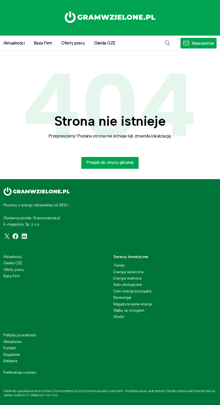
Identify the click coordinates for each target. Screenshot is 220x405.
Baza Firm (43, 43)
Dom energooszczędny (132, 291)
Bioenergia (122, 297)
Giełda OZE (104, 43)
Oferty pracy (73, 43)
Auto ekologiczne (127, 284)
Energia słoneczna (128, 272)
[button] (167, 43)
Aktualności (12, 257)
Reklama (10, 361)
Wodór (119, 317)
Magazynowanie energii (132, 304)
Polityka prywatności (19, 335)
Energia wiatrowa (127, 278)
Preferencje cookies (19, 373)
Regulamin (11, 354)
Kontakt (9, 348)
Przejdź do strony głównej (110, 162)
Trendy (119, 265)
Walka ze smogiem (128, 310)
